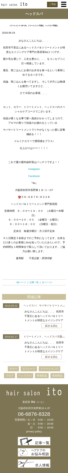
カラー (13, 368)
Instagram (34, 168)
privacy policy (34, 431)
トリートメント (49, 368)
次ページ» (47, 282)
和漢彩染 (42, 375)
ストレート (28, 368)
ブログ (9, 375)
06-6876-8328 (34, 414)
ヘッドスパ (25, 375)
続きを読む (51, 325)
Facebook (34, 176)
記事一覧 (34, 282)
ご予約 (52, 4)
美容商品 (57, 375)
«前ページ (21, 282)
